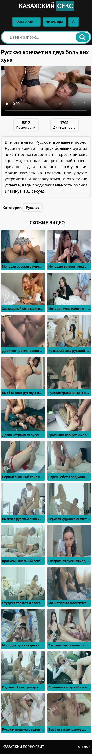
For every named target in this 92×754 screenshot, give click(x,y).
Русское (32, 207)
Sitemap (84, 747)
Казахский (46, 6)
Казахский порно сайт (23, 746)
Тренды (54, 22)
